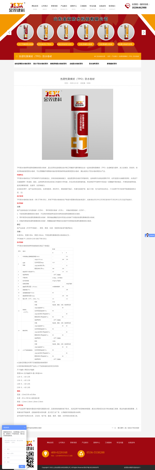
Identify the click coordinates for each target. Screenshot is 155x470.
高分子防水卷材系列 (40, 64)
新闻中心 (73, 8)
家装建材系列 (112, 64)
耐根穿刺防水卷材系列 (58, 64)
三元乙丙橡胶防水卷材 (49, 44)
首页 (108, 56)
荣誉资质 (54, 8)
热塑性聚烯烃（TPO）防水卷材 (129, 56)
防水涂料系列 (94, 64)
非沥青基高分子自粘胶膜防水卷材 (32, 44)
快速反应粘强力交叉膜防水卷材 (92, 44)
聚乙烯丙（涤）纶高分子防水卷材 (128, 428)
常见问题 (93, 8)
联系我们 (112, 8)
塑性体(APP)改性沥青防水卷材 (31, 428)
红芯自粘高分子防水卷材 (69, 44)
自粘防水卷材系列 (76, 64)
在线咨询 (102, 8)
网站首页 (35, 8)
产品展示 (64, 8)
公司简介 (45, 8)
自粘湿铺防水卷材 (109, 44)
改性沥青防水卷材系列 (23, 64)
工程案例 (83, 8)
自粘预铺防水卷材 (129, 44)
